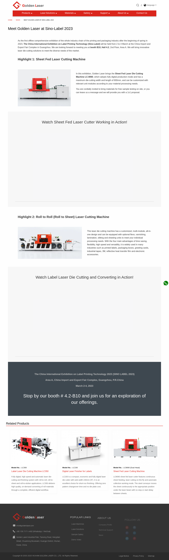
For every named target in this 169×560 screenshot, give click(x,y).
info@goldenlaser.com (25, 532)
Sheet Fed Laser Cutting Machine (129, 471)
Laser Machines (77, 529)
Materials (70, 13)
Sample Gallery (77, 540)
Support (105, 13)
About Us (123, 13)
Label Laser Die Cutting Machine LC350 (30, 471)
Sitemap (151, 556)
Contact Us (141, 13)
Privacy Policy (138, 556)
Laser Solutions (48, 13)
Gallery (88, 13)
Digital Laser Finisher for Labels (77, 471)
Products (27, 13)
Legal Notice (124, 556)
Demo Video (76, 545)
